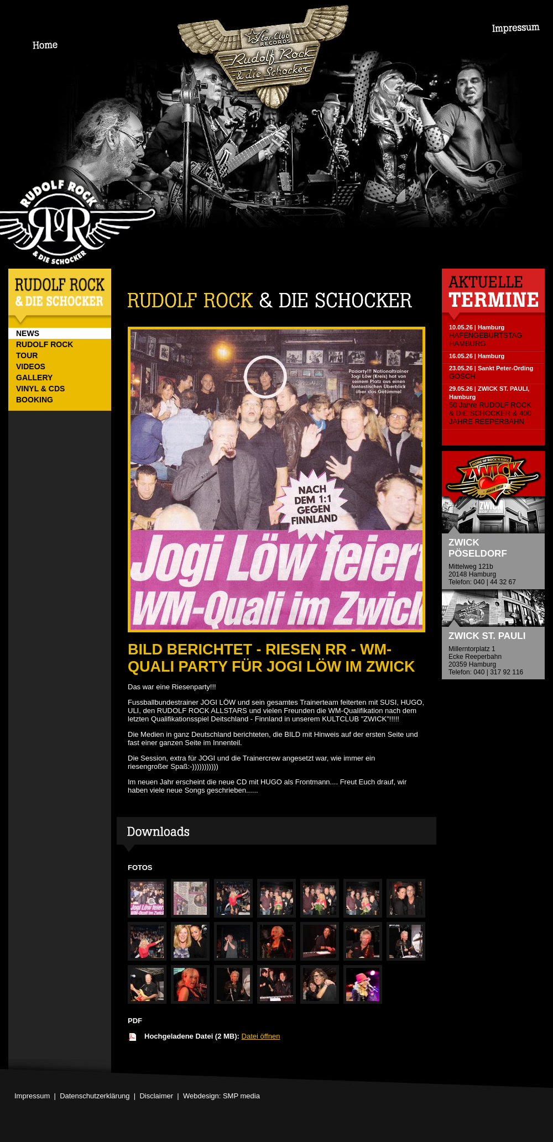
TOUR (27, 355)
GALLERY (34, 377)
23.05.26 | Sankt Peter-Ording (491, 368)
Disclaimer (156, 1096)
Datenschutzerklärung (94, 1096)
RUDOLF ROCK (44, 344)
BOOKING (34, 399)
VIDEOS (30, 366)
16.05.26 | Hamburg (476, 356)
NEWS (27, 333)
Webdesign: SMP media (221, 1096)
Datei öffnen (261, 1036)
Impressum (32, 1096)
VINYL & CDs (40, 388)
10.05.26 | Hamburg (476, 327)
